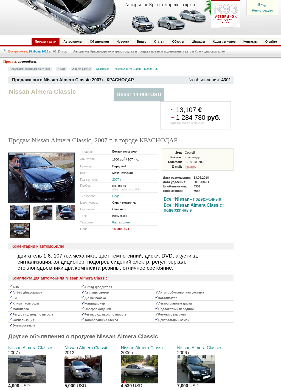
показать (190, 166)
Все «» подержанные (192, 199)
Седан (116, 196)
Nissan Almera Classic (30, 347)
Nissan (61, 68)
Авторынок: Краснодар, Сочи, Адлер (127, 17)
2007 (115, 179)
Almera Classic (81, 68)
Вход (262, 4)
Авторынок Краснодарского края (30, 68)
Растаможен (121, 222)
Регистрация (262, 10)
